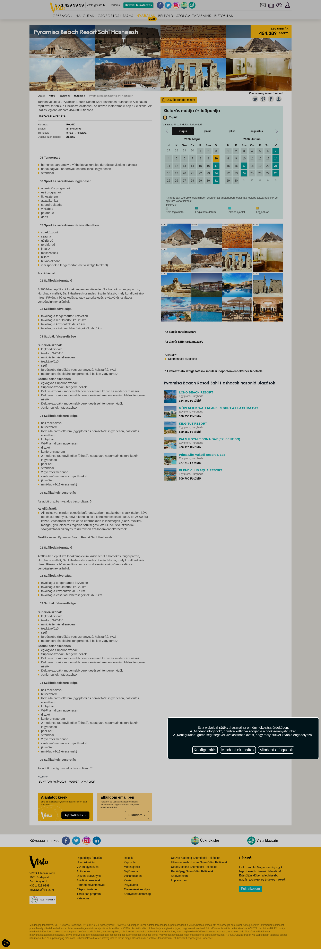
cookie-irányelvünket (281, 731)
